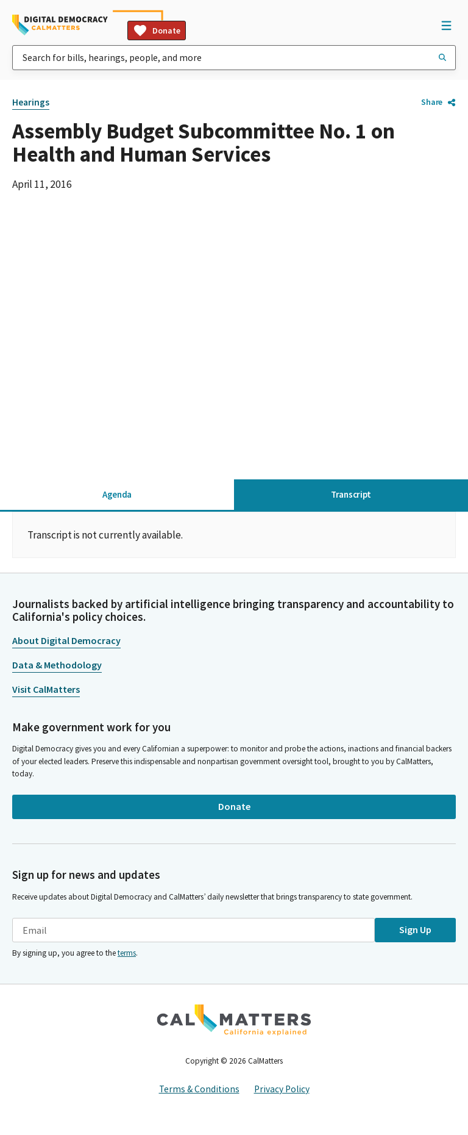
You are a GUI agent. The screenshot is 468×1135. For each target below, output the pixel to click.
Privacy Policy (282, 1089)
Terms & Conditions (199, 1089)
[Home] (60, 25)
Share (438, 101)
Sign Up (415, 929)
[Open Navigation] (446, 25)
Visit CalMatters (46, 689)
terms (127, 953)
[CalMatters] (234, 1020)
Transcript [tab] (351, 494)
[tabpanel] (234, 535)
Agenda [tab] (117, 494)
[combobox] (234, 57)
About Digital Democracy (66, 640)
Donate (156, 30)
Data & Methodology (57, 665)
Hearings (30, 102)
